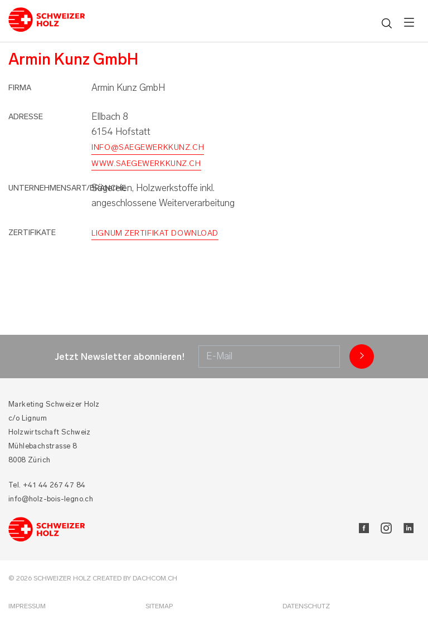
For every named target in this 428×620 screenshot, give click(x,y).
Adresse (25, 116)
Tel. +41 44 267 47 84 (46, 485)
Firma (19, 87)
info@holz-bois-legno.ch (50, 499)
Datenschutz (306, 606)
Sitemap (159, 606)
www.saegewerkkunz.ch (146, 163)
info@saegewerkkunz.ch (147, 147)
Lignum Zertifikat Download (154, 233)
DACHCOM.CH (155, 578)
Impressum (27, 606)
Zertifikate (32, 232)
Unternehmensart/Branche (67, 188)
